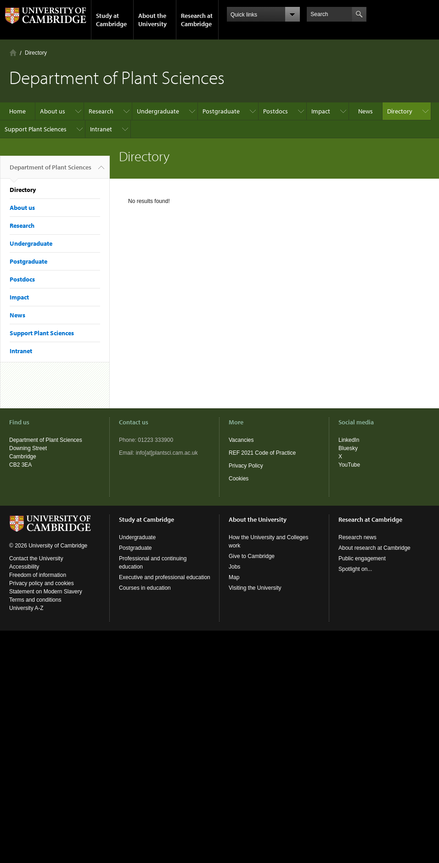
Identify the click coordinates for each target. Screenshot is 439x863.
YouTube (349, 465)
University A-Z (26, 608)
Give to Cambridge (252, 556)
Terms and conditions (35, 600)
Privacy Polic (244, 466)
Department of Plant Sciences (50, 171)
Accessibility (24, 567)
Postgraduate (221, 111)
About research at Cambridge (374, 548)
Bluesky (348, 448)
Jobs (234, 567)
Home (13, 52)
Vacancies (241, 440)
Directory (36, 53)
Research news (357, 537)
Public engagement (362, 558)
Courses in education (145, 588)
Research (101, 111)
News (365, 111)
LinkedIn (348, 440)
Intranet (101, 129)
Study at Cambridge (111, 19)
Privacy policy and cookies (41, 583)
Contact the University (36, 558)
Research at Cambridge (197, 19)
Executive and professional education (164, 577)
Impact (320, 111)
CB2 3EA (20, 465)
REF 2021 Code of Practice (262, 453)
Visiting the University (255, 588)
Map (234, 577)
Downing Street (28, 448)
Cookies (238, 478)
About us (52, 111)
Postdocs (275, 111)
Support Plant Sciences (36, 129)
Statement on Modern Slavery (45, 591)
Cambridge (22, 456)
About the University (152, 19)
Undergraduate (158, 111)
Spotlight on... (355, 569)
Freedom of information (37, 575)
